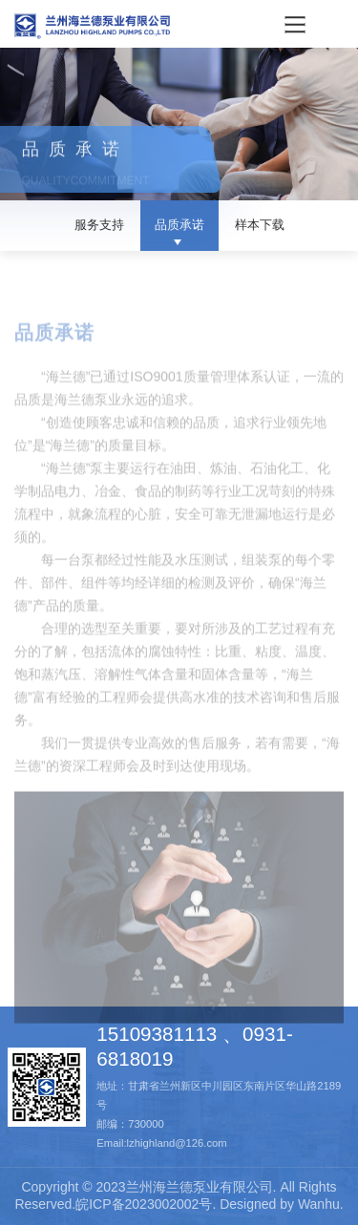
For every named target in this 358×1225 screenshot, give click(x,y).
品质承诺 (179, 225)
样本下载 (259, 225)
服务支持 (99, 225)
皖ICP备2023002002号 (143, 1204)
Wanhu (319, 1204)
